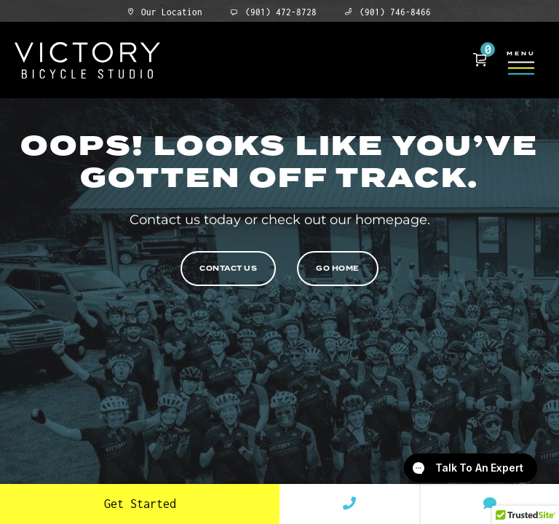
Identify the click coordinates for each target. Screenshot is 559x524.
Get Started (140, 503)
